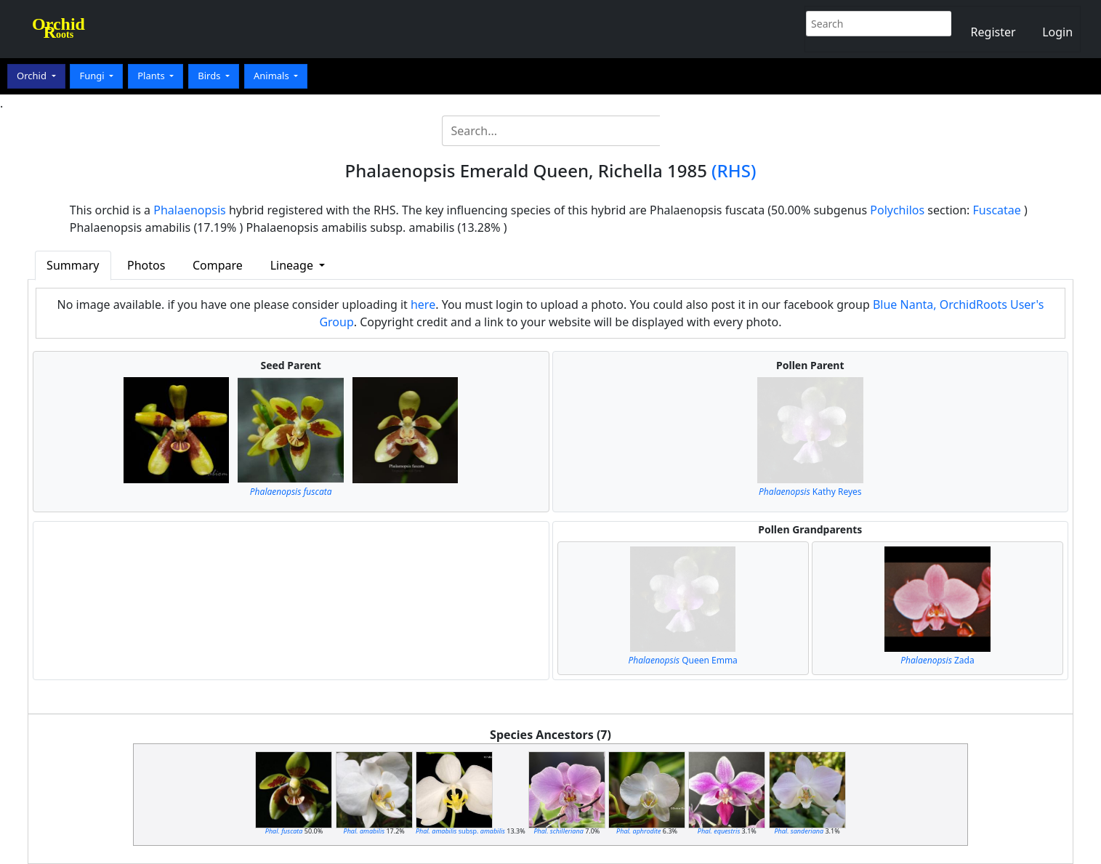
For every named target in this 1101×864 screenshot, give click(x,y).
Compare (218, 265)
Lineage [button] (293, 265)
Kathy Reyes (810, 491)
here (423, 304)
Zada (937, 660)
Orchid (33, 75)
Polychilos (897, 210)
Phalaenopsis (189, 210)
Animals (272, 75)
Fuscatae (997, 210)
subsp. (460, 831)
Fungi (93, 75)
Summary (73, 265)
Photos (146, 265)
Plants (152, 75)
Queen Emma (682, 660)
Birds (210, 75)
